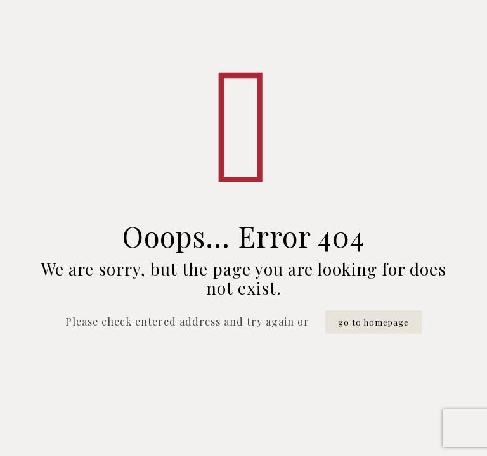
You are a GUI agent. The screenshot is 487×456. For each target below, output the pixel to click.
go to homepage (373, 322)
